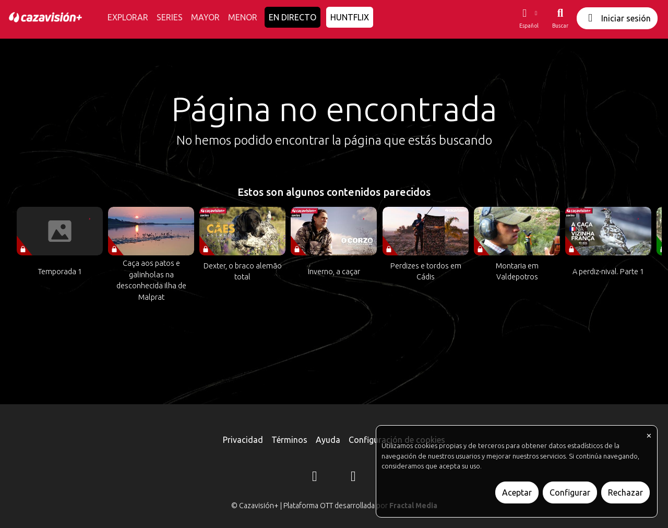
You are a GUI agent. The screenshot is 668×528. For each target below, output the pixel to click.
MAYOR (205, 17)
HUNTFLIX (349, 17)
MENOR (242, 17)
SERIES (170, 17)
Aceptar (517, 492)
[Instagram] (314, 478)
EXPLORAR (128, 17)
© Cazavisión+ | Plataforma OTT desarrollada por (334, 505)
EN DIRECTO (292, 17)
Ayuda (328, 439)
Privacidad (243, 439)
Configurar (570, 492)
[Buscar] (560, 18)
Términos (289, 439)
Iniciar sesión (617, 18)
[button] (529, 18)
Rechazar (625, 492)
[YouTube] (353, 478)
